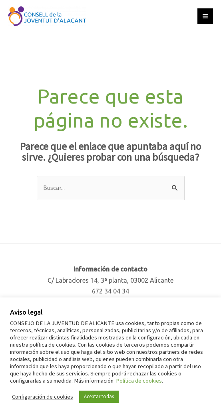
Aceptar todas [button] (99, 396)
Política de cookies (139, 381)
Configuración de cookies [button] (42, 397)
